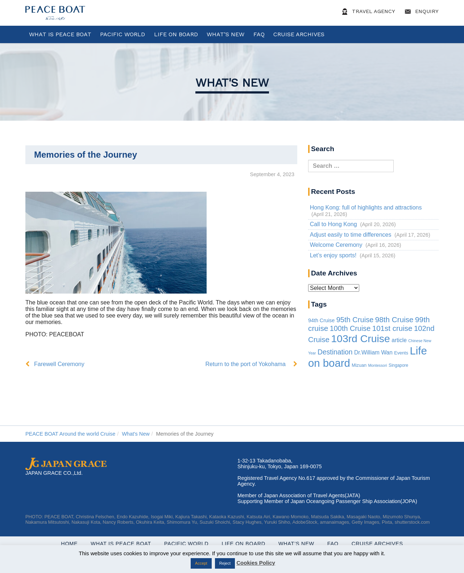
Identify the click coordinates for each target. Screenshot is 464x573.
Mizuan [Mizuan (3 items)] (359, 365)
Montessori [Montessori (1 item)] (377, 365)
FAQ (259, 34)
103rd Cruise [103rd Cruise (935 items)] (360, 338)
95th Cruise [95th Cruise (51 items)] (355, 320)
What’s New (225, 34)
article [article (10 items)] (399, 340)
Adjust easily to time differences (351, 235)
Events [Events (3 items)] (401, 353)
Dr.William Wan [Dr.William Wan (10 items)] (373, 352)
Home (69, 544)
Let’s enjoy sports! (333, 255)
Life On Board (176, 34)
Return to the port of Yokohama (246, 364)
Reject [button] (225, 563)
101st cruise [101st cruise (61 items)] (392, 328)
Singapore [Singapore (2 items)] (398, 365)
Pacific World (122, 34)
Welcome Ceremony (336, 245)
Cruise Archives (298, 34)
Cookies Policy (255, 563)
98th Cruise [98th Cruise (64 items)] (394, 319)
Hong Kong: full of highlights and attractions (366, 207)
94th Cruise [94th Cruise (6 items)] (321, 320)
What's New (232, 83)
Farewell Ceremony (59, 364)
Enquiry (420, 11)
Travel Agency (367, 11)
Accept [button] (201, 563)
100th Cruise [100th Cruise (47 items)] (350, 328)
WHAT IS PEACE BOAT (60, 34)
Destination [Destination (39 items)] (335, 352)
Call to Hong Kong (333, 224)
